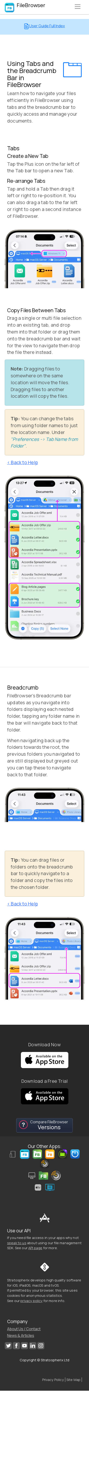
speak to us (16, 1243)
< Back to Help (22, 462)
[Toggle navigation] (77, 6)
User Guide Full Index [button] (44, 26)
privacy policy (31, 1300)
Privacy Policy (53, 1379)
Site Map (73, 1379)
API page (35, 1248)
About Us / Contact (24, 1328)
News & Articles (20, 1335)
